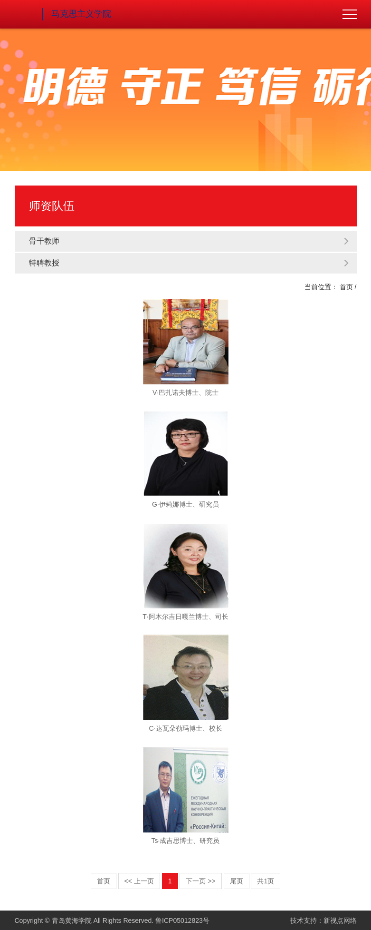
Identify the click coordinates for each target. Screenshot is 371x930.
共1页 (265, 881)
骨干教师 (189, 241)
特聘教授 (189, 263)
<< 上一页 (139, 881)
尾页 (236, 881)
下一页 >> (200, 881)
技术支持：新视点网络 (323, 920)
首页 (346, 287)
